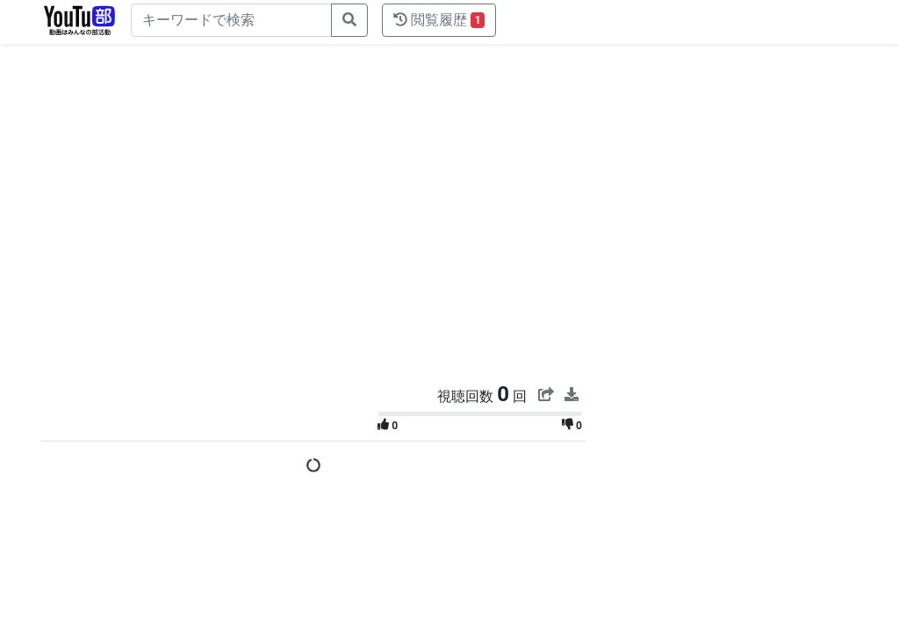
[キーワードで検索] (231, 20)
